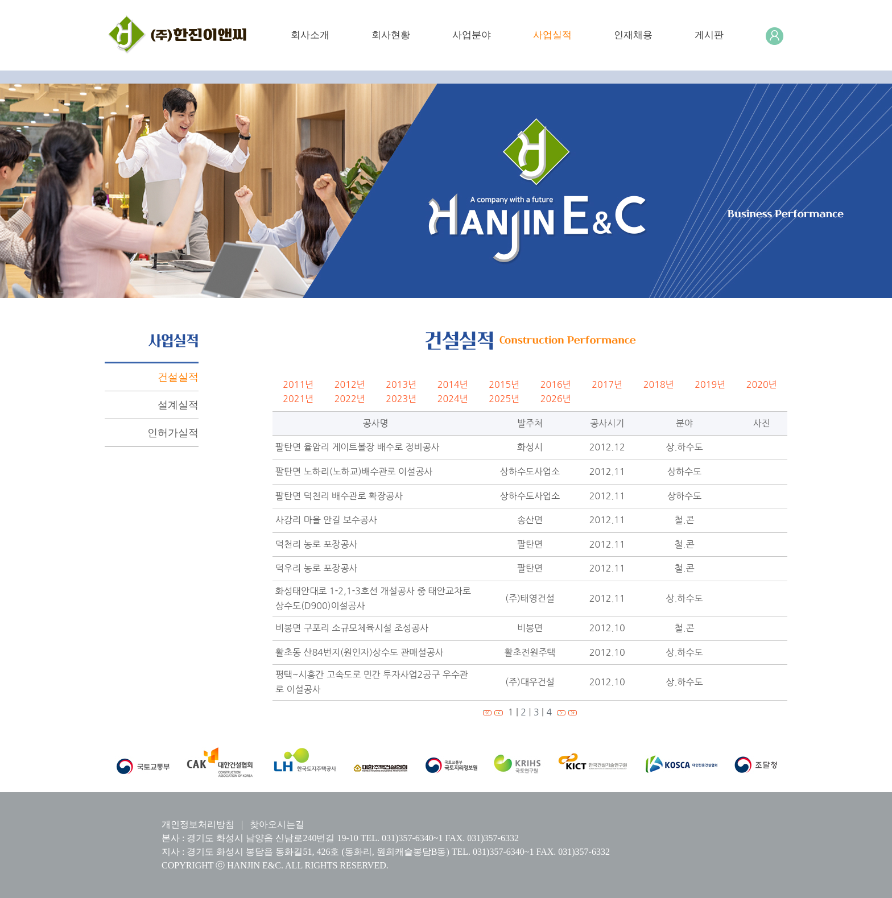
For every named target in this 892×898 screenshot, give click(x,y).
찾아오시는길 (277, 824)
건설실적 (178, 377)
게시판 (709, 35)
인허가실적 (173, 432)
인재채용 (633, 35)
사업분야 (471, 35)
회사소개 (310, 35)
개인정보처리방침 (198, 824)
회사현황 (390, 35)
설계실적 (178, 405)
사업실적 (552, 35)
